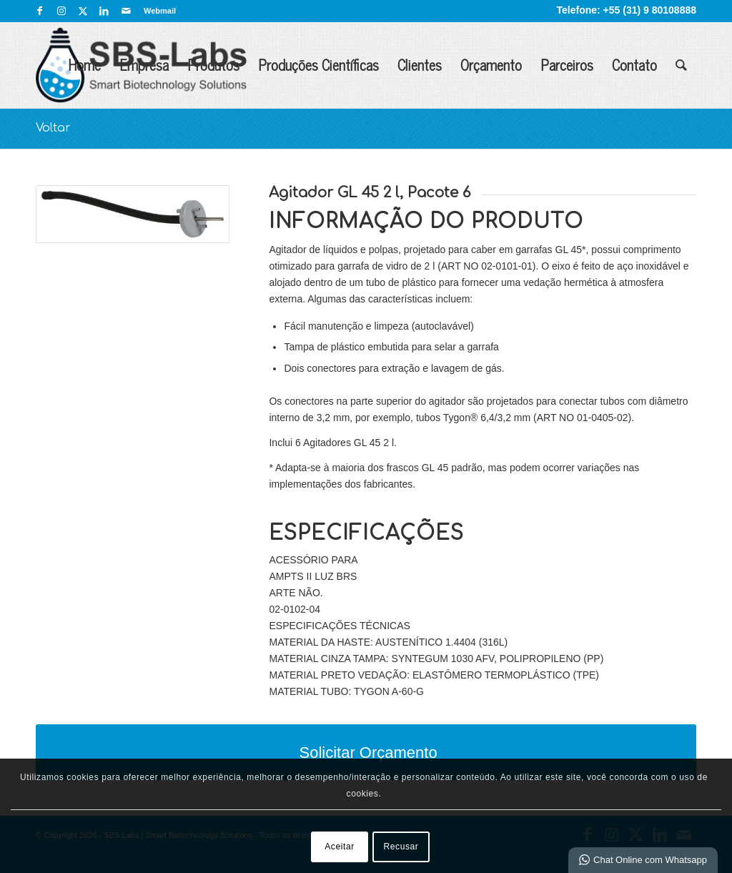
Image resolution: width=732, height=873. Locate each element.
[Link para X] (82, 10)
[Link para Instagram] (61, 10)
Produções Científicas (318, 65)
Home (84, 65)
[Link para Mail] (126, 10)
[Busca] (681, 65)
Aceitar (340, 847)
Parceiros (566, 65)
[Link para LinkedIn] (104, 10)
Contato (634, 65)
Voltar (53, 128)
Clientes (419, 65)
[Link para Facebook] (39, 10)
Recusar (401, 847)
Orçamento (491, 65)
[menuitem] (156, 10)
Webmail (160, 10)
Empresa (144, 65)
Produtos (213, 65)
